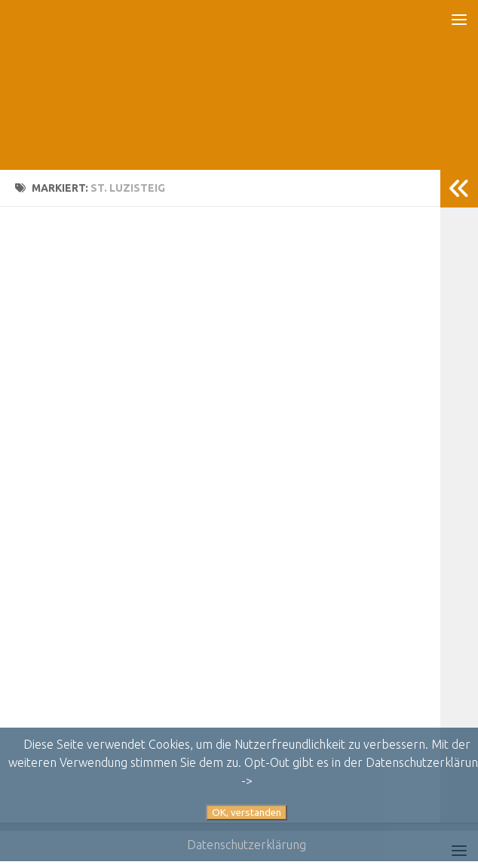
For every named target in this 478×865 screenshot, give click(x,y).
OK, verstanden (246, 812)
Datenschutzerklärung (246, 844)
